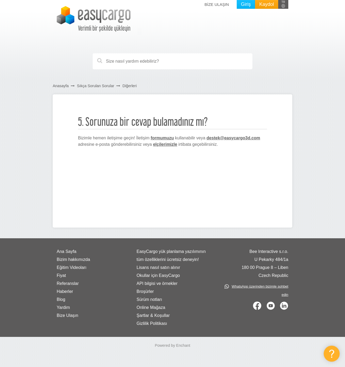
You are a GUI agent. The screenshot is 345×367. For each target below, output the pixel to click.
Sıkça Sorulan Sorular (95, 86)
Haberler (65, 291)
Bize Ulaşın (216, 4)
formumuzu (162, 138)
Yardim (63, 307)
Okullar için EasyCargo (158, 275)
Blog (61, 299)
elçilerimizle (165, 144)
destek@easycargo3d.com (233, 138)
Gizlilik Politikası (152, 323)
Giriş (246, 4)
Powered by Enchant (172, 345)
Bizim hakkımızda (73, 259)
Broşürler (145, 291)
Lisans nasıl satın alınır (158, 267)
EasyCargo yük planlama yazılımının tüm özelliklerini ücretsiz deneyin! (171, 255)
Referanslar (68, 283)
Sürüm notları (149, 299)
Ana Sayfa (66, 251)
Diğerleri (129, 86)
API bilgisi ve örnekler (157, 283)
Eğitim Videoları (72, 267)
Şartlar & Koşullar (153, 315)
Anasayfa (61, 86)
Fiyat (61, 275)
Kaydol (266, 4)
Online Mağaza (151, 307)
